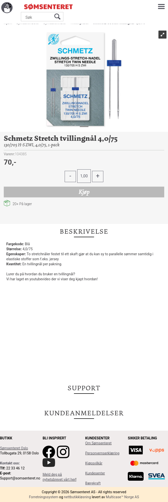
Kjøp (84, 192)
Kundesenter (95, 473)
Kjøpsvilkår (93, 463)
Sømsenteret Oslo (14, 448)
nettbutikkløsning (77, 497)
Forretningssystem (43, 497)
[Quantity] (84, 176)
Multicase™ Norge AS (122, 497)
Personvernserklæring (102, 453)
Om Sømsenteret (98, 443)
